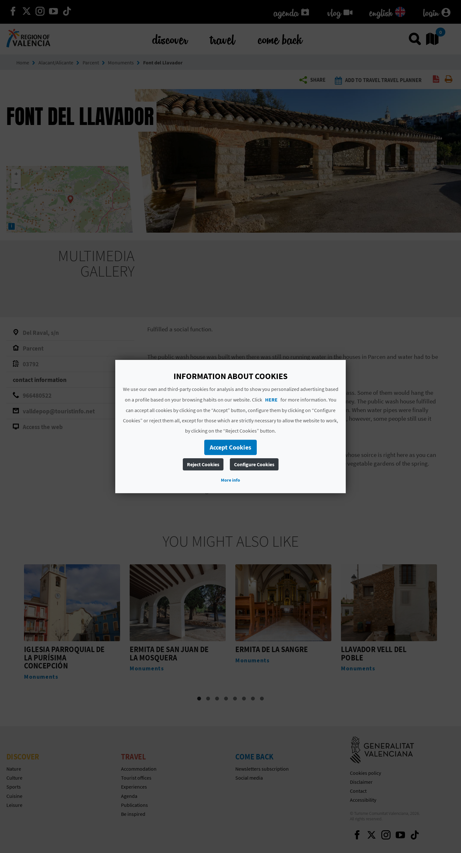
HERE (271, 399)
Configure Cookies (254, 464)
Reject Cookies (203, 464)
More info (230, 480)
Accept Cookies (230, 447)
